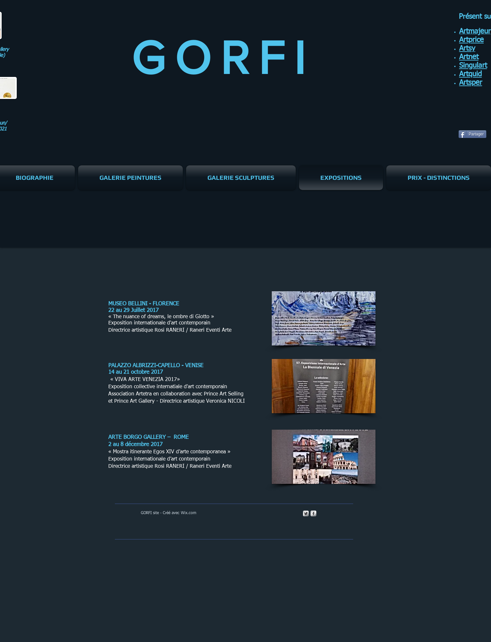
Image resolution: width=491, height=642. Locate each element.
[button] (323, 318)
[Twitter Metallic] (306, 513)
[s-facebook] (313, 513)
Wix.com (188, 513)
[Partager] (472, 134)
